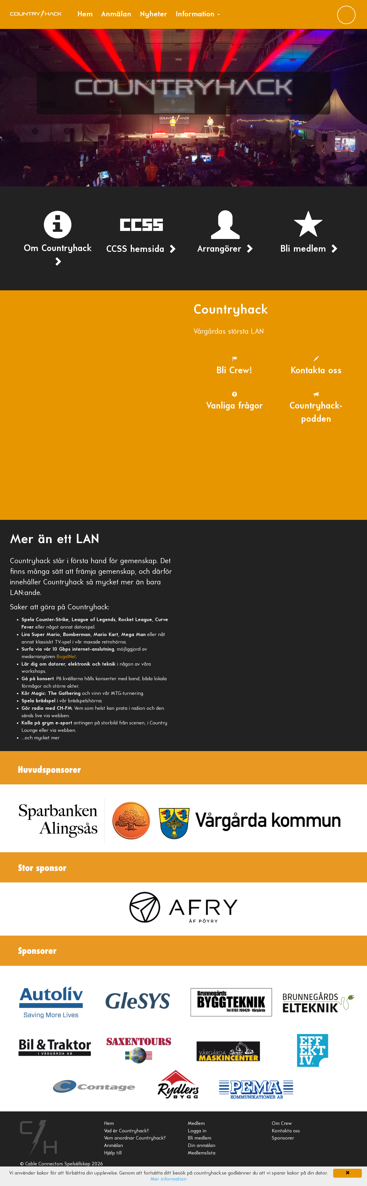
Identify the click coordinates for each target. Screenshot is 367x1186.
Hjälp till (113, 1153)
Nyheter (153, 14)
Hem (85, 14)
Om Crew (282, 1123)
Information (198, 14)
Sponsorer (283, 1138)
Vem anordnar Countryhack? (135, 1138)
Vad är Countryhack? (126, 1131)
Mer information (168, 1179)
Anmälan (116, 14)
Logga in (197, 1131)
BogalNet (66, 657)
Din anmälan (201, 1145)
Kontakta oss (286, 1131)
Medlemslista (201, 1153)
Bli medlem (199, 1138)
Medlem (196, 1123)
